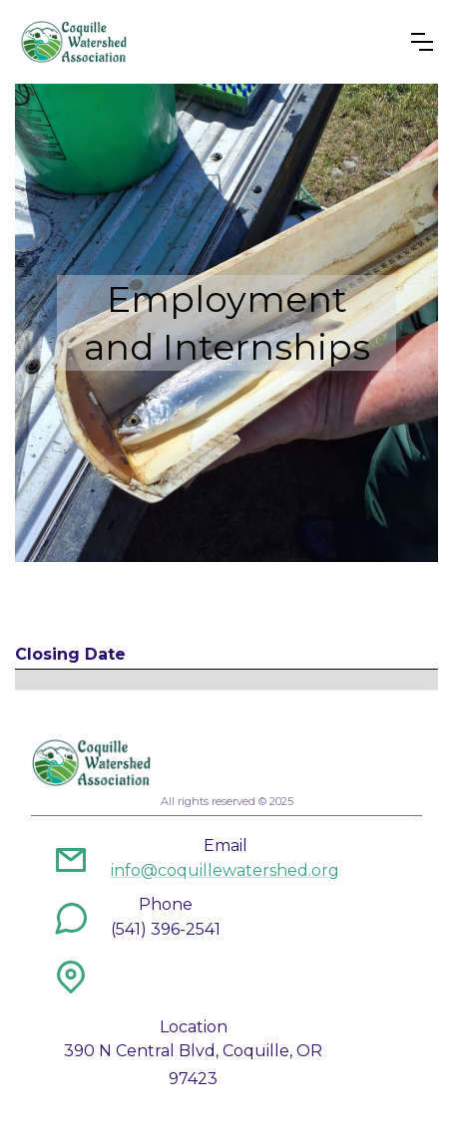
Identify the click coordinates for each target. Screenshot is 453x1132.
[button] (422, 42)
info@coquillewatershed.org (225, 870)
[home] (74, 42)
